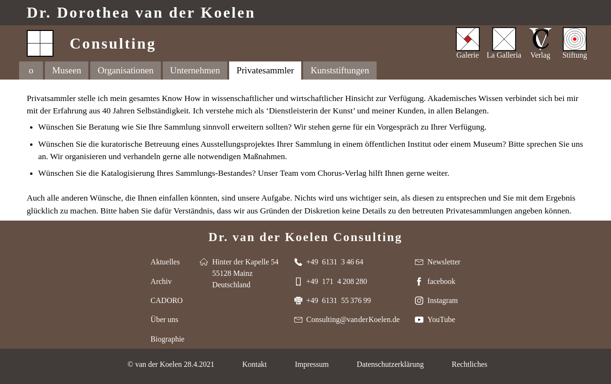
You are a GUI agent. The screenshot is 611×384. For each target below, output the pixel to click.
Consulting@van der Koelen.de (353, 319)
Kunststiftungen (340, 70)
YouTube (441, 319)
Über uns (164, 319)
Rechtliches (469, 364)
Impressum (312, 364)
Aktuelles (164, 262)
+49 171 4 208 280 (336, 281)
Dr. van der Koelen (141, 12)
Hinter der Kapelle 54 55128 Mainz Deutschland (245, 273)
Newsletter (443, 262)
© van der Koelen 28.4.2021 (170, 364)
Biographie (167, 339)
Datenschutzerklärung (390, 364)
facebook (441, 281)
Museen (66, 70)
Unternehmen (195, 70)
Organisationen (126, 70)
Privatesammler (265, 70)
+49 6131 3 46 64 (334, 262)
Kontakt (254, 364)
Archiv (160, 281)
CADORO (166, 300)
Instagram (442, 300)
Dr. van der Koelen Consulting (305, 237)
